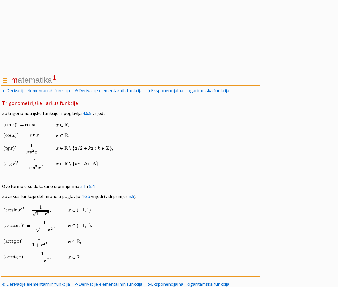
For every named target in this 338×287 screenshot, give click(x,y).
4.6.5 (87, 113)
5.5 (131, 196)
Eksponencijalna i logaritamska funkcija (190, 91)
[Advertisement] (130, 37)
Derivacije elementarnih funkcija (38, 91)
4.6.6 (85, 196)
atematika (33, 80)
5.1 (83, 186)
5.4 (92, 186)
